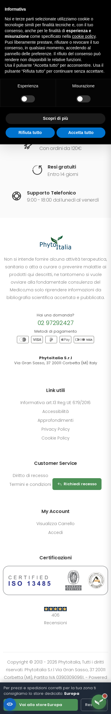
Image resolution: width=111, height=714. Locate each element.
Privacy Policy (55, 429)
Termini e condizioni (30, 484)
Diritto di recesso (30, 475)
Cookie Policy (55, 438)
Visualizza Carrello (55, 524)
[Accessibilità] (10, 704)
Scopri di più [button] (55, 118)
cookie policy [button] (83, 36)
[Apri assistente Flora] (98, 702)
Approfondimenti (55, 420)
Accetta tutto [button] (81, 132)
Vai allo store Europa (40, 705)
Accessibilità (55, 411)
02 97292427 (56, 323)
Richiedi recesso (77, 484)
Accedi (55, 532)
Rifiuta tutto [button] (30, 132)
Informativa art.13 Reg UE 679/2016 (55, 403)
